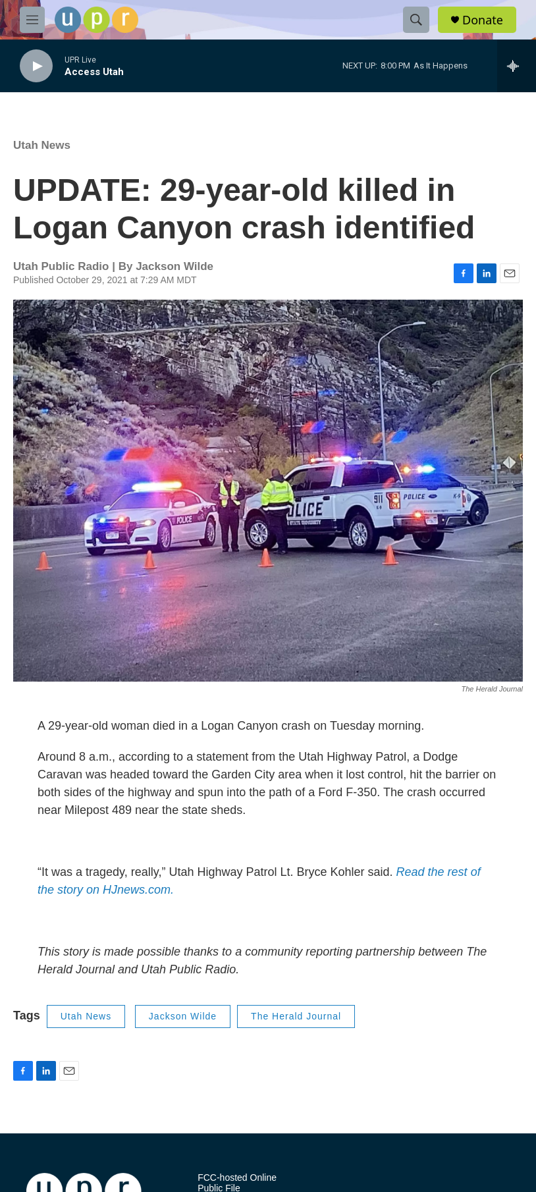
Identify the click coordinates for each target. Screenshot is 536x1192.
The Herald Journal (296, 1016)
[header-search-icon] (416, 20)
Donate (482, 20)
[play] (36, 66)
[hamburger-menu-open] (32, 20)
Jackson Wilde (183, 1016)
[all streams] (516, 66)
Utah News (41, 145)
